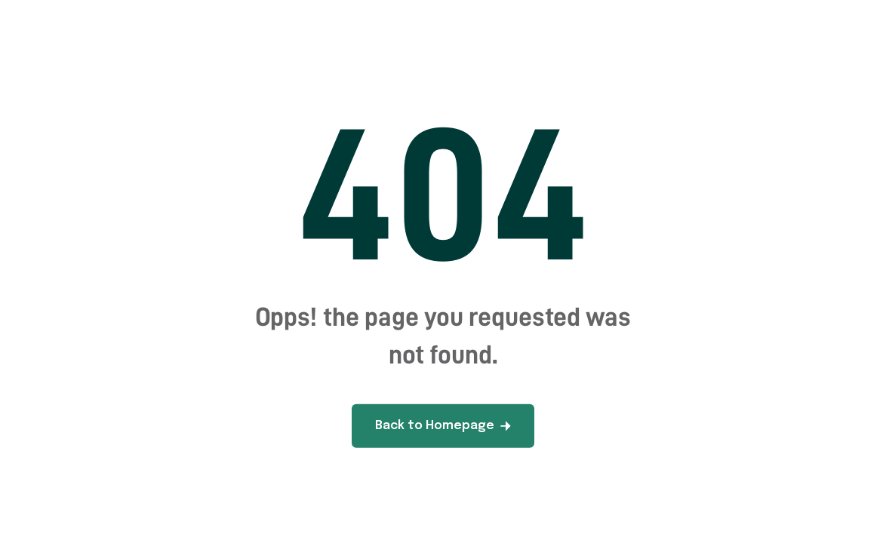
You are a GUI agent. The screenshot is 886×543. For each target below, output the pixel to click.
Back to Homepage (443, 425)
